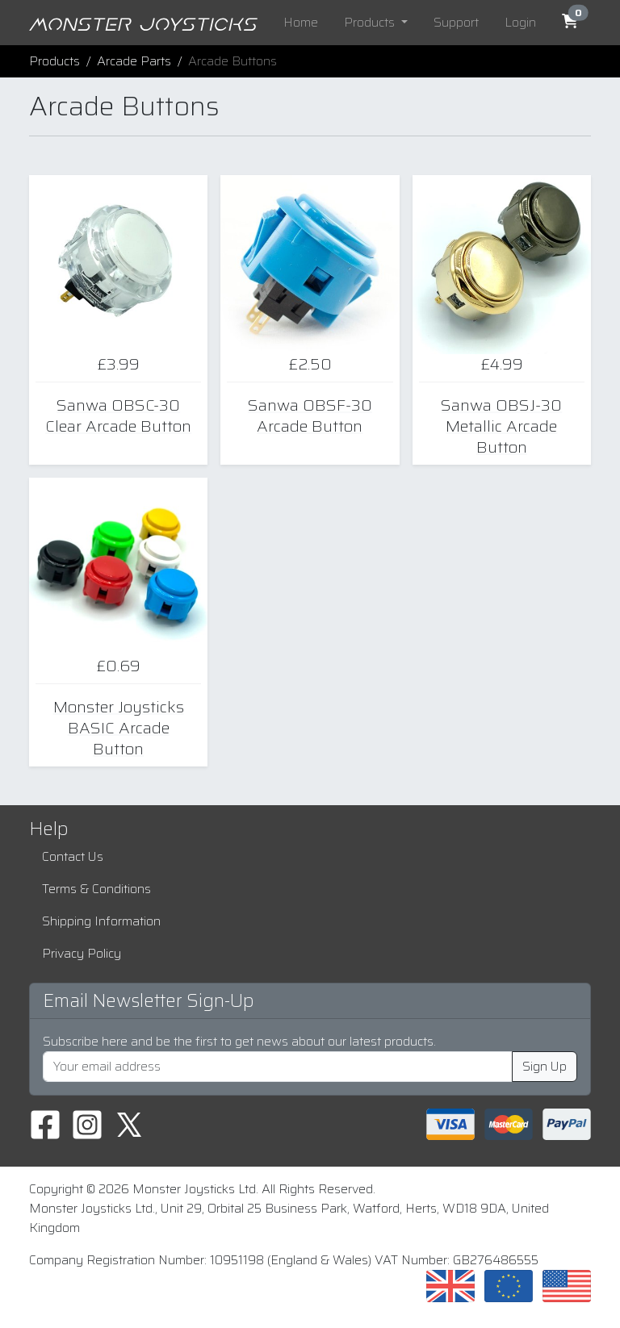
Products (54, 61)
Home (300, 22)
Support (456, 22)
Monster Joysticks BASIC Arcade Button (118, 728)
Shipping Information (101, 921)
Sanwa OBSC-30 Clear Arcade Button (118, 415)
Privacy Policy (81, 953)
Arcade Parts (134, 61)
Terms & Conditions (96, 889)
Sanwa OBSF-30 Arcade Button (310, 415)
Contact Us (72, 856)
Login (520, 22)
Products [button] (371, 22)
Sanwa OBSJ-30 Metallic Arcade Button (501, 426)
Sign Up (544, 1066)
